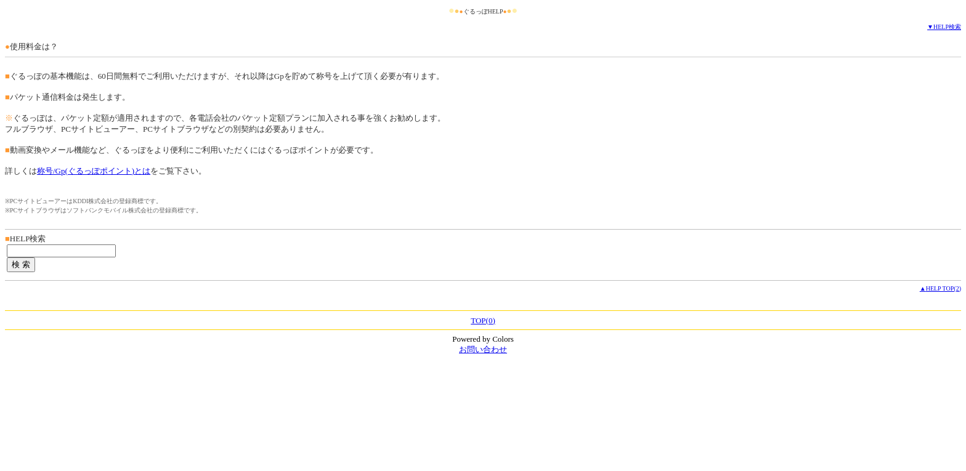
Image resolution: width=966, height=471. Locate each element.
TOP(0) (483, 320)
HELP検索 (947, 26)
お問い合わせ (483, 349)
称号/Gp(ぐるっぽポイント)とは (93, 170)
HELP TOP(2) (943, 288)
